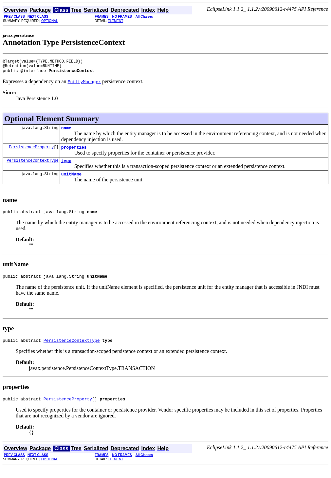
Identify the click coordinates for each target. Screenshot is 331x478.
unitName (71, 181)
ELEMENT (115, 21)
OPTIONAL (49, 21)
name (66, 132)
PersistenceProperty (31, 152)
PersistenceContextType (32, 166)
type (66, 166)
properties (74, 152)
